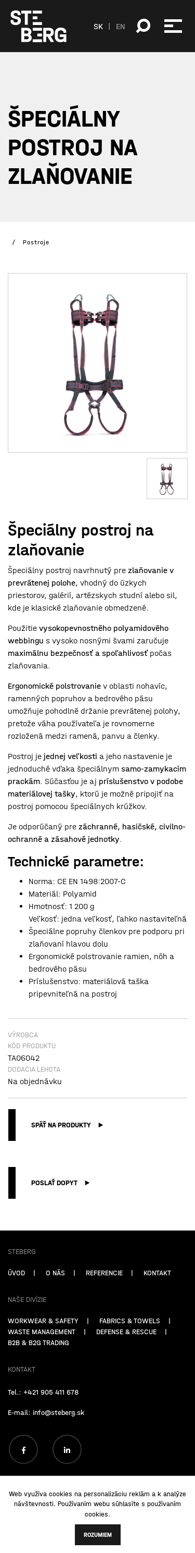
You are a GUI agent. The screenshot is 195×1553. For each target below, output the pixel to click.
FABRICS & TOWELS (129, 1348)
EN (120, 26)
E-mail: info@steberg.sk (46, 1440)
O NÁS (55, 1300)
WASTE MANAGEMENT (41, 1359)
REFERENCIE (104, 1300)
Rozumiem (98, 1534)
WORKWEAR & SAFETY (43, 1348)
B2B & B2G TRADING (38, 1370)
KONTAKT (157, 1300)
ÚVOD (16, 1300)
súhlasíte (125, 1504)
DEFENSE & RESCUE (126, 1359)
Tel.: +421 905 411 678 (43, 1419)
